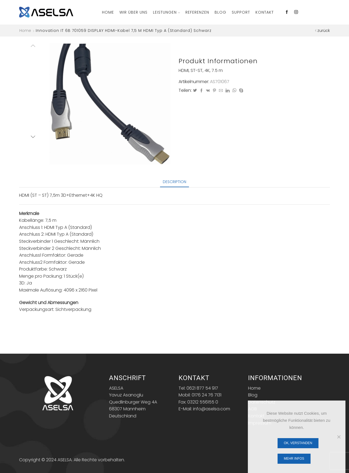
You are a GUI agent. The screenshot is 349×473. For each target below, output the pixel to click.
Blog (220, 12)
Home (108, 12)
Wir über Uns (133, 12)
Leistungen (166, 12)
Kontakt (264, 12)
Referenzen (197, 12)
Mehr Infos (294, 458)
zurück (323, 30)
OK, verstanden (298, 443)
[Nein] (338, 436)
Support (241, 12)
